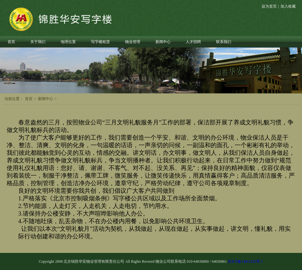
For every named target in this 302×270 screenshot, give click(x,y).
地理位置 (68, 42)
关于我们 (37, 42)
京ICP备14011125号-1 (245, 261)
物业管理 (132, 42)
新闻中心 (163, 42)
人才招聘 (193, 42)
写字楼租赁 (100, 42)
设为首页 (269, 6)
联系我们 (223, 42)
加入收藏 (288, 6)
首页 (11, 42)
